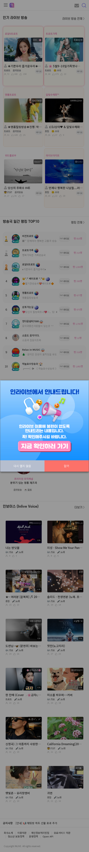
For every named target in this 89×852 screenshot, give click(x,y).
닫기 (66, 466)
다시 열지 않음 (22, 466)
